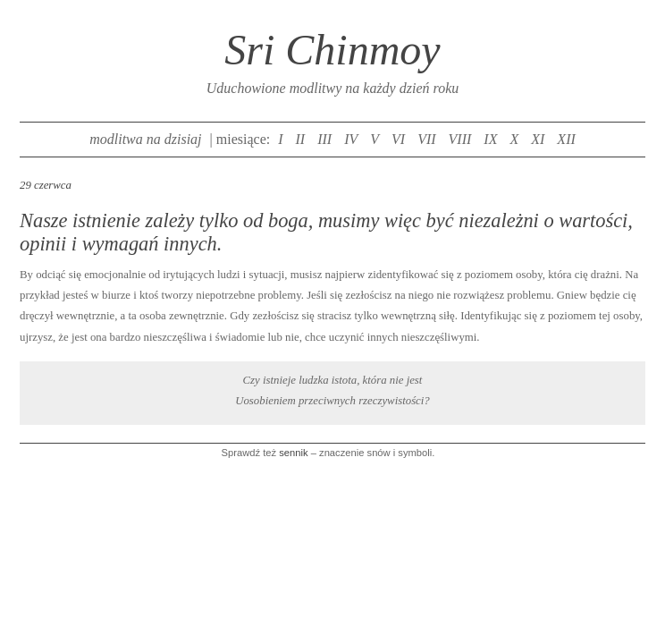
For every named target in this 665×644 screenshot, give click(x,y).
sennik (293, 452)
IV (351, 139)
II (301, 139)
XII (566, 139)
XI (537, 139)
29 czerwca (46, 185)
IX (490, 139)
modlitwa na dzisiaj (145, 139)
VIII (460, 139)
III (324, 139)
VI (398, 139)
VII (426, 139)
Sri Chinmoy (332, 49)
